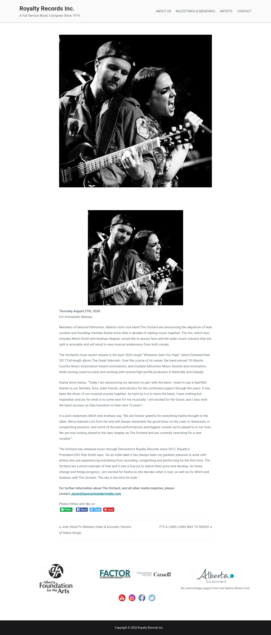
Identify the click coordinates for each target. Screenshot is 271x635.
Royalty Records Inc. (47, 8)
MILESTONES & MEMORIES (195, 11)
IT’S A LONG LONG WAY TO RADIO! (184, 527)
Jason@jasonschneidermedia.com (96, 494)
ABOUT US (163, 11)
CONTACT (244, 11)
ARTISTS (226, 11)
